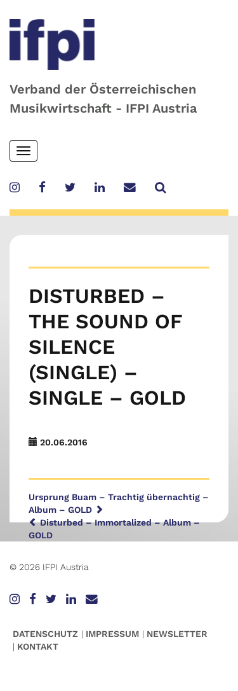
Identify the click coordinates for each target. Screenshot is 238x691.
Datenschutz (45, 634)
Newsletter (177, 634)
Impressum (112, 634)
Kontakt (37, 646)
